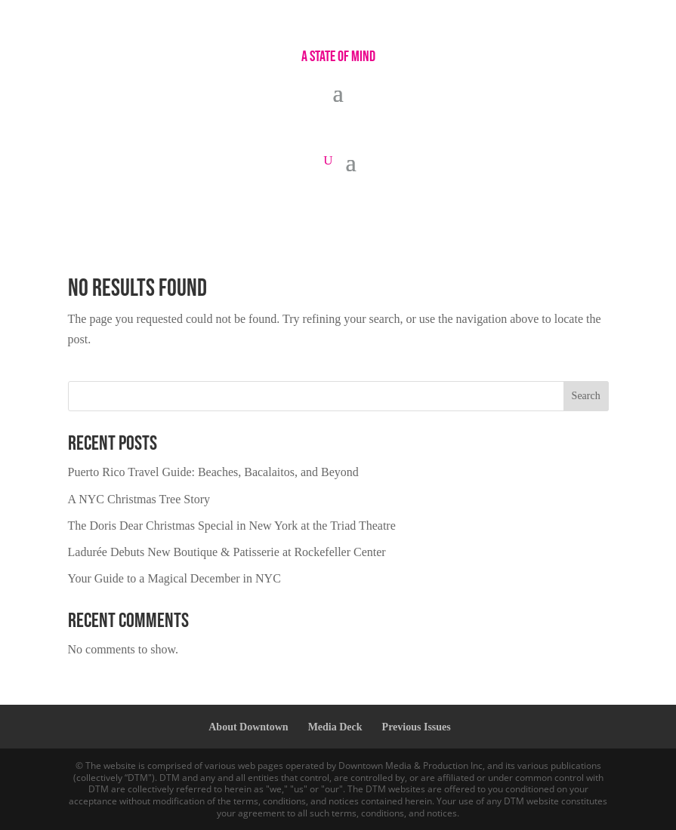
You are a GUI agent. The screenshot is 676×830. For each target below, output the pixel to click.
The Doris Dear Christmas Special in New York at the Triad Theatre (232, 525)
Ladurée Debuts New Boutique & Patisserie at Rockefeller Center (227, 552)
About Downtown (248, 727)
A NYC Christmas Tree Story (139, 499)
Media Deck (335, 727)
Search (586, 395)
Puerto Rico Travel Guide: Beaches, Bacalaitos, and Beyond (213, 472)
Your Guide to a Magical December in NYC (174, 578)
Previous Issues (416, 727)
